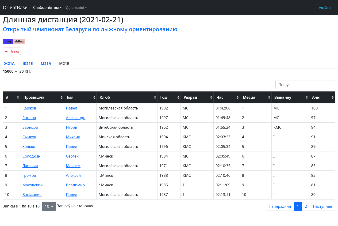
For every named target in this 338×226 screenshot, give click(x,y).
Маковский (32, 185)
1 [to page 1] (298, 206)
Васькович (32, 194)
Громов (29, 175)
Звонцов (30, 127)
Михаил (73, 136)
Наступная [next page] (322, 206)
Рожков (29, 117)
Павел (71, 108)
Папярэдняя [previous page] (280, 206)
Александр (75, 117)
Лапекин (30, 165)
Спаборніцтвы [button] (46, 7)
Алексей (73, 175)
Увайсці (325, 7)
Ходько (28, 146)
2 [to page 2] (306, 206)
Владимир (75, 185)
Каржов (29, 108)
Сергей (72, 156)
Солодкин (31, 156)
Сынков (29, 136)
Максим (73, 165)
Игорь (71, 127)
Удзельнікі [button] (74, 7)
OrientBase (15, 7)
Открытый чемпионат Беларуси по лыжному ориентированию (90, 29)
